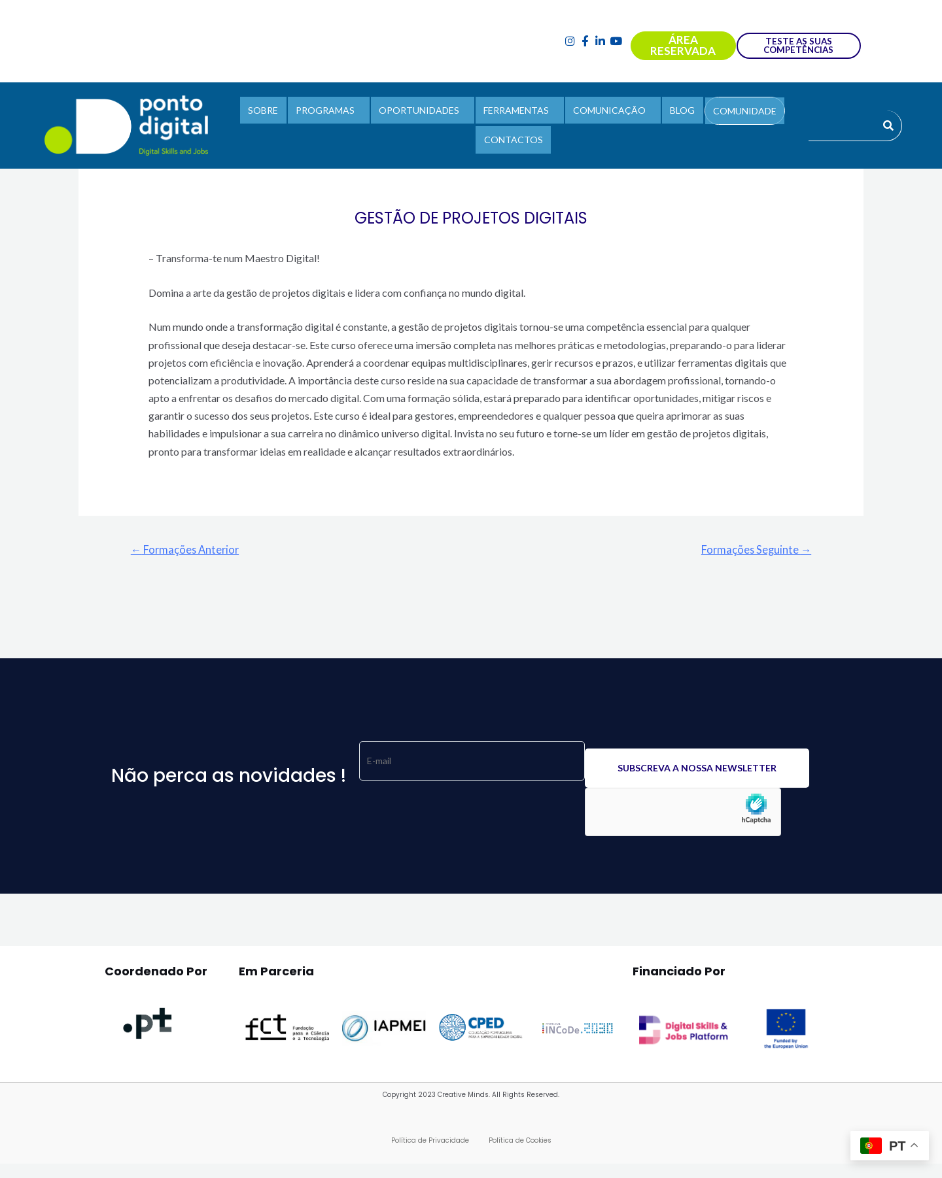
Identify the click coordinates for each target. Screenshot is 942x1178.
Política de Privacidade (430, 1142)
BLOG (675, 112)
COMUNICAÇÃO (606, 112)
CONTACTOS (513, 137)
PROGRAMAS (331, 112)
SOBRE (273, 112)
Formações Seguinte (754, 549)
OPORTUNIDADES (422, 112)
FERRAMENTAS (516, 112)
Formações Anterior (187, 549)
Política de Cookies (520, 1142)
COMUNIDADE (735, 112)
